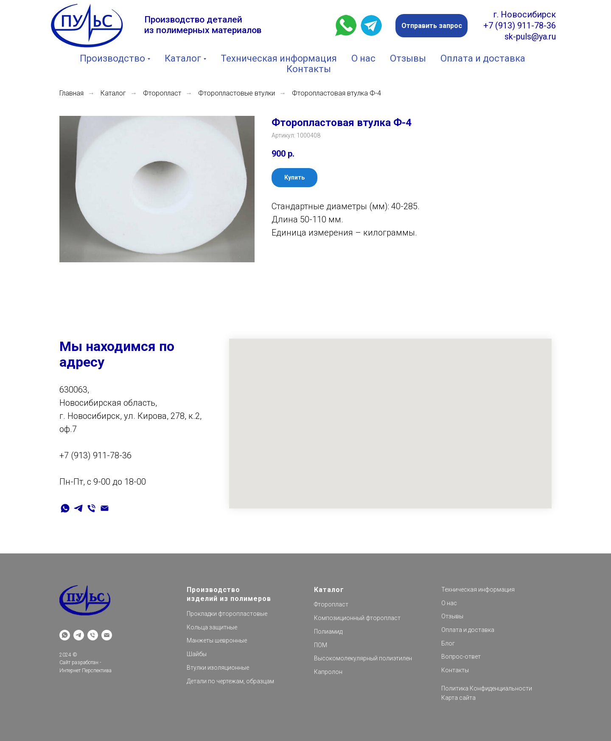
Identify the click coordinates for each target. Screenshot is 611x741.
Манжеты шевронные (217, 640)
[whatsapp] (65, 508)
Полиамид (328, 631)
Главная (71, 93)
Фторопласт (162, 93)
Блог (448, 643)
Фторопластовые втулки (236, 93)
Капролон (328, 671)
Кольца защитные (212, 627)
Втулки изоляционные (218, 667)
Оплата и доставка (482, 58)
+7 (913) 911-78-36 (519, 25)
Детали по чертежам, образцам (230, 681)
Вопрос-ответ (461, 656)
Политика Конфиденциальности (486, 688)
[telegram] (78, 508)
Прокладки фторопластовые (227, 613)
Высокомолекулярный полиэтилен (363, 658)
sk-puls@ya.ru (530, 36)
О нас (363, 58)
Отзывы (408, 58)
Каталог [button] (183, 58)
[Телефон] (91, 508)
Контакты (308, 69)
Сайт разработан (78, 662)
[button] (431, 25)
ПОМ (320, 645)
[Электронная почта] (104, 508)
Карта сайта (458, 697)
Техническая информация (279, 58)
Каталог (113, 93)
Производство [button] (112, 58)
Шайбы (197, 654)
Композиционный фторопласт (357, 618)
